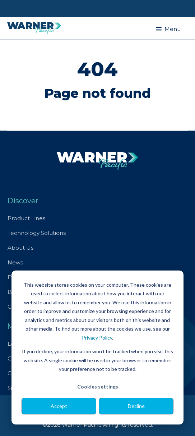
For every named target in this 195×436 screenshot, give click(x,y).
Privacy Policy (97, 338)
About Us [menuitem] (20, 247)
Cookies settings (97, 386)
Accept (59, 406)
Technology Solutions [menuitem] (37, 233)
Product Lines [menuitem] (26, 218)
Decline (136, 406)
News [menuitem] (15, 262)
